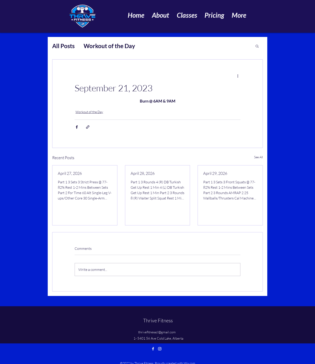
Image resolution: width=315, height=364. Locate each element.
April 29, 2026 (215, 173)
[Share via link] (88, 127)
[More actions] (237, 75)
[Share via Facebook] (77, 127)
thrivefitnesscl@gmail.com (157, 332)
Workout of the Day (109, 45)
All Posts (63, 45)
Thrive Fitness (158, 320)
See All (258, 157)
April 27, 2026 (70, 173)
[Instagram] (160, 349)
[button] (257, 46)
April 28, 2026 (143, 173)
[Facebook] (153, 349)
